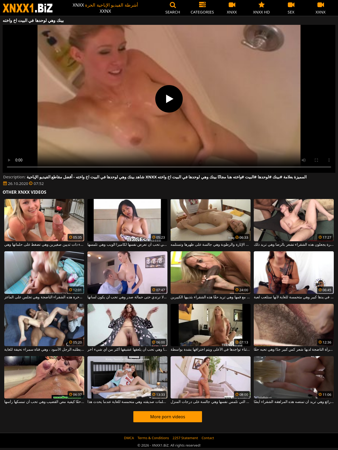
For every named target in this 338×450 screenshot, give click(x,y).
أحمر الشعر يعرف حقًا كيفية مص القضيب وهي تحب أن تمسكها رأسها (44, 402)
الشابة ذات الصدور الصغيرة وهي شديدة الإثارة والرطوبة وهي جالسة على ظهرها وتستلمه (210, 245)
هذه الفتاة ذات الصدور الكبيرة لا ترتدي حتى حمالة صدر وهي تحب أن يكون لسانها (127, 297)
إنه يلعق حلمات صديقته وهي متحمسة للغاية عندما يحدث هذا (127, 402)
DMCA (129, 437)
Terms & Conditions (153, 437)
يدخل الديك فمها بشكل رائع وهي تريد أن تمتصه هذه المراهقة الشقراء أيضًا (294, 402)
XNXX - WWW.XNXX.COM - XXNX (28, 8)
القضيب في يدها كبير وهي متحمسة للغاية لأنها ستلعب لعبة (294, 297)
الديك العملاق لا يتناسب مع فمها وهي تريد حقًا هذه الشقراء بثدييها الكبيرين (210, 297)
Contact (207, 437)
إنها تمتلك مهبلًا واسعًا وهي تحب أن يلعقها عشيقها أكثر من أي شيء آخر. (127, 349)
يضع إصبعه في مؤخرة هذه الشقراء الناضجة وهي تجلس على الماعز (44, 297)
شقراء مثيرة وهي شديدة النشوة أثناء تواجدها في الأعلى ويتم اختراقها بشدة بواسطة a (210, 349)
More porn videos (167, 417)
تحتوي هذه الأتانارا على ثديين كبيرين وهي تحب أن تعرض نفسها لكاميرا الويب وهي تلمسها (127, 245)
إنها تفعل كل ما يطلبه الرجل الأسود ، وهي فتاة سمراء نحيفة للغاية (44, 349)
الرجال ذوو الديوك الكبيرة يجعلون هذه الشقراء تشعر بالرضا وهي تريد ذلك (294, 245)
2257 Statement (185, 437)
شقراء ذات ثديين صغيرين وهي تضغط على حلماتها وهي (44, 245)
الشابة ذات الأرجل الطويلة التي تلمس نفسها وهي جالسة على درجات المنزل (210, 402)
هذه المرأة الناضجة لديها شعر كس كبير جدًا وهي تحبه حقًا (294, 349)
